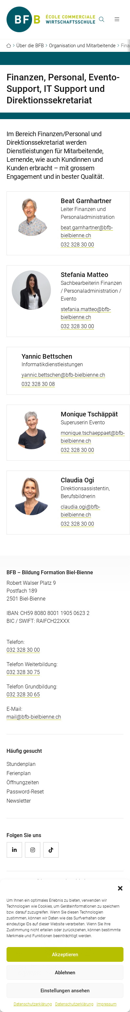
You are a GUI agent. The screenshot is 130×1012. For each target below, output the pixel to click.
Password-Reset (25, 792)
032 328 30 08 (38, 384)
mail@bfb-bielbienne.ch (34, 717)
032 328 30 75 (23, 672)
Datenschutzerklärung (33, 1004)
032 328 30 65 (23, 694)
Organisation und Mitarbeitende (82, 46)
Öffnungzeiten (23, 782)
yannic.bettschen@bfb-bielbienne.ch (63, 375)
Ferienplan (19, 773)
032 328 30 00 (77, 245)
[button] (120, 887)
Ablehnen (65, 973)
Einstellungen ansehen (65, 991)
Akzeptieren (65, 955)
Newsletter (19, 801)
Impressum (107, 1004)
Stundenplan (21, 764)
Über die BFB (30, 46)
